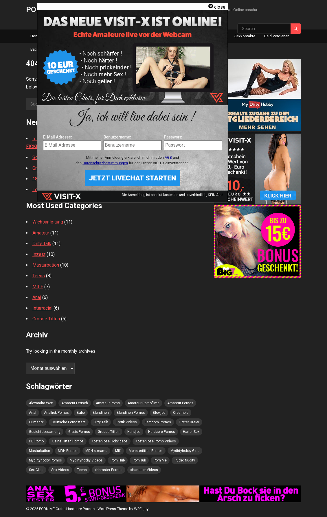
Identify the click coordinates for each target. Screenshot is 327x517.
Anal (36, 297)
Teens (38, 275)
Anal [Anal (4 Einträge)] (32, 413)
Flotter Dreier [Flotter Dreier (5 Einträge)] (189, 422)
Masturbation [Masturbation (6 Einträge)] (39, 451)
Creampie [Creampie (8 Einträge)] (180, 413)
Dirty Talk (41, 243)
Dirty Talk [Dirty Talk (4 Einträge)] (100, 422)
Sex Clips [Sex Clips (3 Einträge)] (36, 470)
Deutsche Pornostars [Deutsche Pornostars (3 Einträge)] (69, 422)
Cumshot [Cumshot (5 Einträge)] (36, 422)
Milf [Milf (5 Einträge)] (118, 451)
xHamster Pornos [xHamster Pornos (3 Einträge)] (108, 470)
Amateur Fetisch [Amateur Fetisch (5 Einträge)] (74, 403)
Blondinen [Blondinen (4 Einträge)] (101, 413)
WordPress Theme (113, 509)
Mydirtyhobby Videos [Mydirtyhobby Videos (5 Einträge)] (86, 460)
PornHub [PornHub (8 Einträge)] (139, 460)
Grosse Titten (46, 319)
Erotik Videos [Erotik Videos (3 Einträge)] (126, 422)
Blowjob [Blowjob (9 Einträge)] (159, 413)
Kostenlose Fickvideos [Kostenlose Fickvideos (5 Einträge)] (109, 441)
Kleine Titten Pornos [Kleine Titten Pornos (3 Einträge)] (68, 441)
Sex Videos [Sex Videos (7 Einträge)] (60, 470)
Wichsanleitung (47, 222)
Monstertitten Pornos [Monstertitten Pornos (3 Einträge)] (146, 451)
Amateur (40, 233)
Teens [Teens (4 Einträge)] (82, 470)
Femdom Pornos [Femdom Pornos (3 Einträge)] (158, 422)
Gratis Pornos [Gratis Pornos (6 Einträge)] (79, 432)
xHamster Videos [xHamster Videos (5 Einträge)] (144, 470)
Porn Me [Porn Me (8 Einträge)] (160, 460)
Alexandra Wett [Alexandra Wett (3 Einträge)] (41, 403)
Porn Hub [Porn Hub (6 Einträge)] (118, 460)
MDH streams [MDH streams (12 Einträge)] (96, 451)
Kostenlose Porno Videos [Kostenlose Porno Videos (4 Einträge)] (155, 441)
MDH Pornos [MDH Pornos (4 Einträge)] (68, 451)
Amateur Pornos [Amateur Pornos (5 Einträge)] (180, 403)
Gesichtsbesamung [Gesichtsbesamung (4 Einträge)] (44, 432)
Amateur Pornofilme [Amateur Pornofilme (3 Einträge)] (143, 403)
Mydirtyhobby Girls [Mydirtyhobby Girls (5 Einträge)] (184, 451)
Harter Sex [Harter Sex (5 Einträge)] (191, 432)
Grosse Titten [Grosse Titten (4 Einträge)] (109, 432)
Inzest (38, 254)
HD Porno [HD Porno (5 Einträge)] (36, 441)
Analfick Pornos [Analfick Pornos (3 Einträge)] (56, 413)
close (219, 7)
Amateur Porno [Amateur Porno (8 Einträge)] (108, 403)
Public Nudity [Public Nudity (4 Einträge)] (184, 460)
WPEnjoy (141, 509)
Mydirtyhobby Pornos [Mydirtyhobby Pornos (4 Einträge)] (45, 460)
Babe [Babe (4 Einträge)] (81, 413)
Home (35, 36)
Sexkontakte (244, 36)
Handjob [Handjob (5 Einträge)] (133, 432)
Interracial (42, 308)
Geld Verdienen (276, 36)
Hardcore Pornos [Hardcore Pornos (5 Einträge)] (161, 432)
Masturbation (45, 265)
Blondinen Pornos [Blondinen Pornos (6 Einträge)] (131, 413)
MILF (37, 286)
